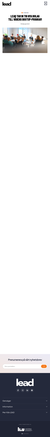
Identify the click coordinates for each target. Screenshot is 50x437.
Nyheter (25, 12)
